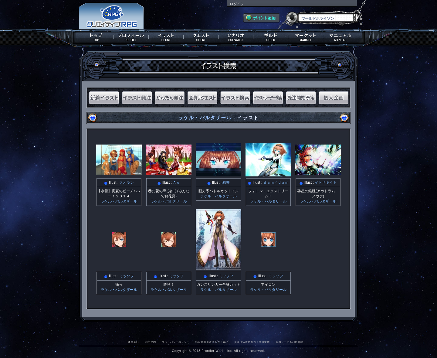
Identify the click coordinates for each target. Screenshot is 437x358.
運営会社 (133, 341)
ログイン (237, 4)
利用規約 (150, 341)
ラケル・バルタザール (205, 117)
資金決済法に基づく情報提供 (252, 341)
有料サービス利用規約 (289, 341)
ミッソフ (126, 276)
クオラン (126, 182)
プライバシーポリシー (175, 341)
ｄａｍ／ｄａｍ (276, 182)
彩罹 (226, 182)
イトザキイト (326, 182)
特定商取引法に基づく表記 (211, 341)
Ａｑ (176, 182)
